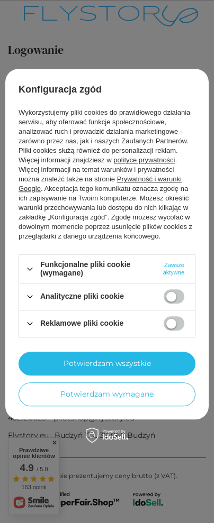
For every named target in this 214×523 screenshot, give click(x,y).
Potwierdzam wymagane (107, 394)
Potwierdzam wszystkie (107, 363)
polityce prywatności (144, 160)
